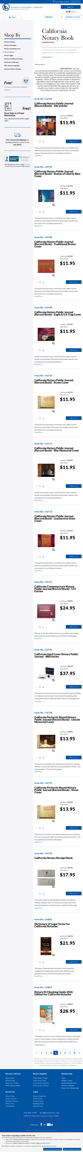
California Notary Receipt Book (53, 857)
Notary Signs (8, 55)
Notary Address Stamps (12, 69)
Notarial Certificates (11, 62)
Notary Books (9, 52)
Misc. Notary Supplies (12, 65)
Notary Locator (11, 1098)
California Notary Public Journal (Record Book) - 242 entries (53, 104)
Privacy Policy (38, 1101)
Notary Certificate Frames (13, 59)
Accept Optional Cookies (52, 1149)
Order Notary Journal (40, 1085)
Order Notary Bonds (13, 1085)
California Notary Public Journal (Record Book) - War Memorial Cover (56, 449)
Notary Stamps (9, 42)
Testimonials (10, 1106)
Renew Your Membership (70, 1088)
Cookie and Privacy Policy (49, 1146)
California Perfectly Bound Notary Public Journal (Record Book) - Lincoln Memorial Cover (57, 719)
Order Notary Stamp (40, 1078)
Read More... (47, 57)
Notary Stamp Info (39, 1096)
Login (63, 1078)
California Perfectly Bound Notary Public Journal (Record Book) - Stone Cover (56, 790)
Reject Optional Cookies (72, 1149)
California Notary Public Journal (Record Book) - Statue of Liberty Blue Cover (57, 174)
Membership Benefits (69, 1083)
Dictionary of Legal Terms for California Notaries (52, 925)
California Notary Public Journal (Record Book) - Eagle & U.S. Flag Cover (57, 313)
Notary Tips (10, 1103)
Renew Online (10, 1080)
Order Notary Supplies (41, 1083)
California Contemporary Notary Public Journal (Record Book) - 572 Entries (55, 589)
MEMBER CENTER (73, 17)
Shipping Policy (38, 1103)
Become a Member (67, 1085)
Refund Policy (38, 1106)
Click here (27, 164)
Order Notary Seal (39, 1080)
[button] (71, 7)
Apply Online (10, 1078)
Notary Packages (10, 45)
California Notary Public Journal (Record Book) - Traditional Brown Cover (55, 244)
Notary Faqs (10, 1096)
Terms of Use (35, 1146)
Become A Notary (12, 1101)
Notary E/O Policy (12, 1083)
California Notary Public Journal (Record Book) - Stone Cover (53, 381)
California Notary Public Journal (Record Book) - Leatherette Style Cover (54, 518)
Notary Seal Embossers (12, 48)
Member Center (66, 1080)
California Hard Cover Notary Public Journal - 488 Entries (56, 655)
